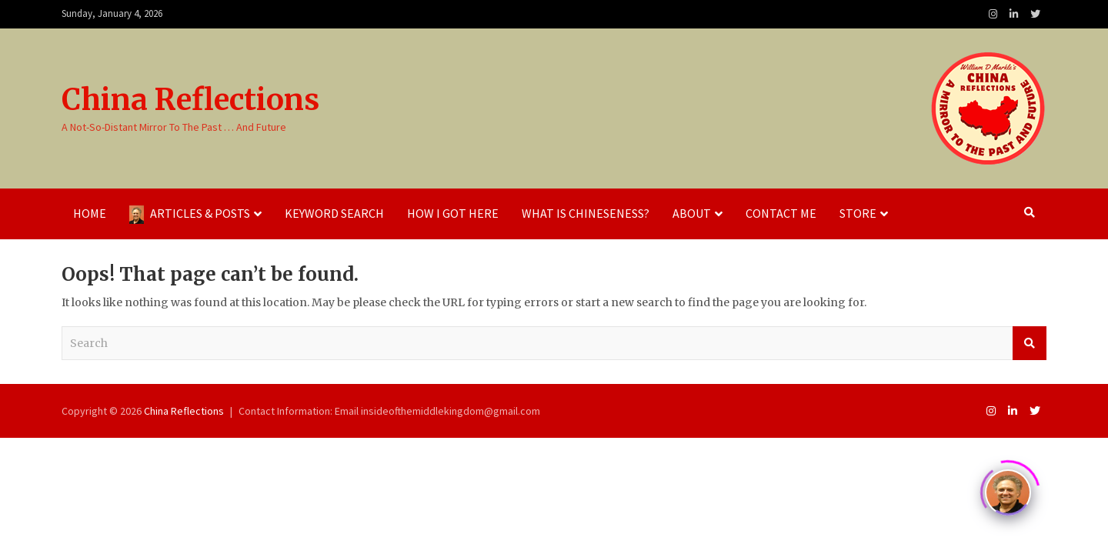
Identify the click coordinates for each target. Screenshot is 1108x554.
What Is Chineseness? (585, 213)
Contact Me (781, 213)
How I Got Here (453, 213)
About (691, 213)
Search (1029, 343)
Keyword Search (334, 213)
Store (857, 213)
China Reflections (190, 100)
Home (89, 213)
